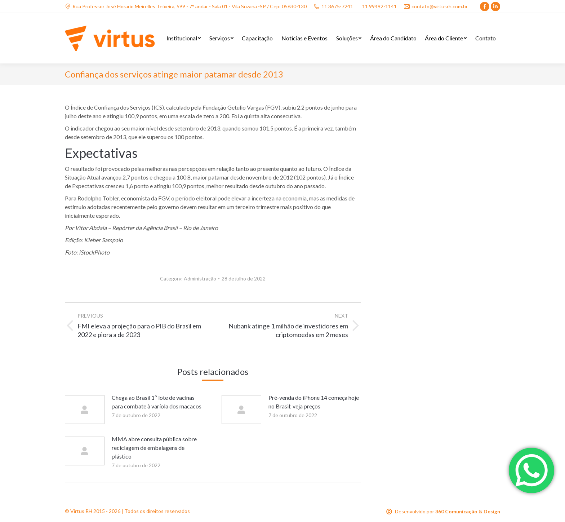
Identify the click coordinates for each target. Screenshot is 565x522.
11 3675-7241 (333, 6)
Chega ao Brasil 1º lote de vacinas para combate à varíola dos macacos (156, 402)
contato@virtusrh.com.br (436, 6)
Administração (200, 278)
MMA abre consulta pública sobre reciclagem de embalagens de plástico (154, 447)
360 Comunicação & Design (467, 511)
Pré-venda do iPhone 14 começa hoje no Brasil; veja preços (313, 402)
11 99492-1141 (379, 6)
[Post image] (84, 409)
